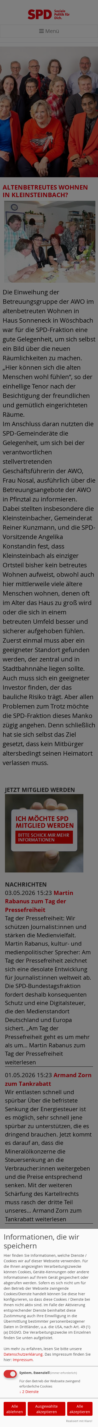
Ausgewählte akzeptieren (46, 1409)
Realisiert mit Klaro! (79, 1421)
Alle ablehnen (14, 1409)
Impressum (23, 1359)
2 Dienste (29, 1391)
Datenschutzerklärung (23, 1354)
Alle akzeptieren (80, 1409)
